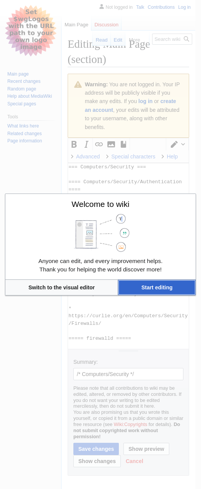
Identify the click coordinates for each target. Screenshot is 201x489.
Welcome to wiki (100, 204)
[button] (61, 287)
